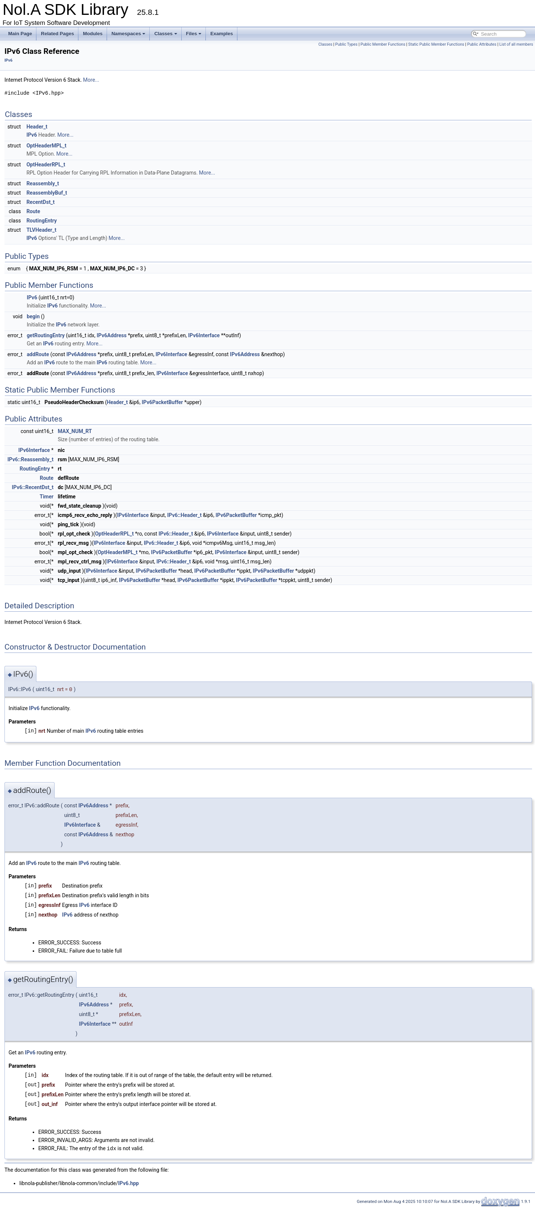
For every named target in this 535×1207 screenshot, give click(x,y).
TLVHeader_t (41, 230)
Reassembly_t (42, 183)
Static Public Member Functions (436, 44)
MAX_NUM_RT (75, 431)
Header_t (36, 127)
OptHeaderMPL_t (46, 146)
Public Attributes (481, 44)
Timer (47, 497)
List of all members (516, 44)
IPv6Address (111, 335)
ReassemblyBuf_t (46, 193)
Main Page (20, 33)
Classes (165, 33)
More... (91, 80)
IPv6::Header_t (184, 515)
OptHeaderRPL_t (45, 164)
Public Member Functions (382, 44)
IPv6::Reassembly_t (30, 459)
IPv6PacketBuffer (162, 402)
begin (33, 316)
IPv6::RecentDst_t (33, 487)
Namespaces (128, 33)
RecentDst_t (40, 202)
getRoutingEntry (46, 335)
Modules (93, 33)
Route (33, 211)
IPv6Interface (204, 335)
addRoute (38, 354)
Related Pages (57, 33)
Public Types (346, 44)
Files (194, 33)
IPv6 (8, 60)
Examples (221, 33)
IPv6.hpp (128, 1183)
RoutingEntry (41, 221)
